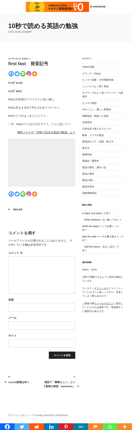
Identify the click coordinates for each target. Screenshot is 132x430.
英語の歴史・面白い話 (94, 167)
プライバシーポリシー (19, 415)
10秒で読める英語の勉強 (43, 25)
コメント (15, 252)
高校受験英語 (89, 193)
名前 (11, 299)
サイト (12, 335)
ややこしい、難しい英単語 (96, 109)
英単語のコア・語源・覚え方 (97, 141)
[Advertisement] (41, 163)
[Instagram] (28, 73)
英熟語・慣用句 (90, 160)
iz (29, 59)
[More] (34, 73)
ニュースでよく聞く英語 (95, 86)
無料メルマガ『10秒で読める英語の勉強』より (46, 132)
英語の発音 (18, 209)
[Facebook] (11, 73)
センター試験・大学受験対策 (97, 79)
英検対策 (87, 154)
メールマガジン (105, 303)
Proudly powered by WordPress (51, 415)
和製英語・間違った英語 (95, 116)
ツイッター (103, 288)
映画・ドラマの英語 (93, 135)
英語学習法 (88, 186)
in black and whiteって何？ (96, 213)
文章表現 (87, 122)
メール (12, 317)
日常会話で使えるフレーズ (96, 128)
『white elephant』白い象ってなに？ (102, 219)
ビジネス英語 (89, 103)
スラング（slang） (92, 73)
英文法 (85, 148)
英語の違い (88, 180)
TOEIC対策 (88, 67)
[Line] (22, 73)
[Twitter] (17, 73)
